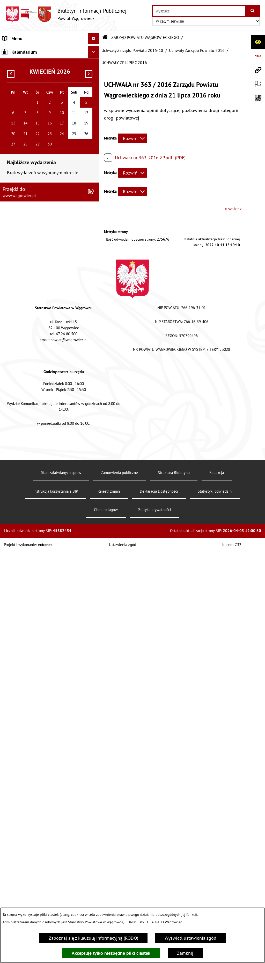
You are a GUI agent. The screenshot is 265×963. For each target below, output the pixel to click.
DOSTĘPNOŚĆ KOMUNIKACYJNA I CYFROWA (35, 561)
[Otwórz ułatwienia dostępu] (258, 42)
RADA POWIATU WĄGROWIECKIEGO (37, 80)
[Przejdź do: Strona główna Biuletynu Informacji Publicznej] (105, 37)
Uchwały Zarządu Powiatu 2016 (197, 50)
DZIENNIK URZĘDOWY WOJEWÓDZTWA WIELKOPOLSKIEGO (41, 741)
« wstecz (233, 209)
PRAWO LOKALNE (19, 588)
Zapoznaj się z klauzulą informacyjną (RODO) (93, 938)
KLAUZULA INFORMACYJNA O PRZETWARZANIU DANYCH (31, 53)
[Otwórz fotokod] (258, 98)
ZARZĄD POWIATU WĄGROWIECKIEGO (40, 92)
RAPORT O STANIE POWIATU (31, 464)
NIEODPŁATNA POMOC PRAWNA (34, 665)
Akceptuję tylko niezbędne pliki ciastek (111, 953)
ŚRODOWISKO (16, 642)
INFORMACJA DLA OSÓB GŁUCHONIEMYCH (44, 577)
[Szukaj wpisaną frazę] (253, 11)
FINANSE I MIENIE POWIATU (30, 612)
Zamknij (185, 953)
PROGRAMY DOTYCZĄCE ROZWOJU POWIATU (37, 626)
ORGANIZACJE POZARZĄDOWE (32, 654)
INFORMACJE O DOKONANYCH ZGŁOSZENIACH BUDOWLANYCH (34, 692)
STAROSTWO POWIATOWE (28, 476)
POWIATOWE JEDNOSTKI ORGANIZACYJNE (44, 500)
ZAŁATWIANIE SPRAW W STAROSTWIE (40, 488)
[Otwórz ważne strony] (258, 84)
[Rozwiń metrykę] (132, 138)
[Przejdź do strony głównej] (66, 14)
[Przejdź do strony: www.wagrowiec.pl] (258, 70)
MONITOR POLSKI (20, 768)
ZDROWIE (11, 677)
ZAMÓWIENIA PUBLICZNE (28, 600)
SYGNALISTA (14, 546)
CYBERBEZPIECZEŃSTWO (27, 726)
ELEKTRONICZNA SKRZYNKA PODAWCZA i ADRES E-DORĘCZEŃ (44, 710)
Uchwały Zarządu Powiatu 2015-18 (132, 50)
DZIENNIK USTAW (20, 756)
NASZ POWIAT (16, 69)
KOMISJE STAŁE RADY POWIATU (34, 453)
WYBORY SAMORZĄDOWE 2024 (34, 535)
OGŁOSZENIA (15, 511)
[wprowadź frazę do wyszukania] (199, 11)
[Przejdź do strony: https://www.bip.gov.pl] (258, 56)
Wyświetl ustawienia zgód (190, 938)
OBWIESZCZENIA (19, 523)
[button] (95, 69)
